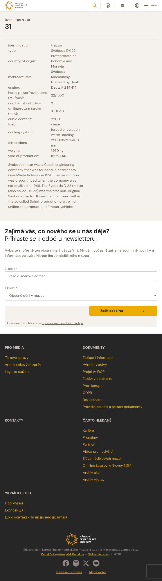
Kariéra (88, 430)
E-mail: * (11, 269)
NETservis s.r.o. (98, 554)
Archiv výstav (93, 479)
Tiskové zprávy (17, 357)
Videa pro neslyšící (98, 451)
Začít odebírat (123, 311)
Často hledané (97, 420)
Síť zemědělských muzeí (102, 458)
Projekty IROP (94, 371)
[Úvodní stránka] (16, 5)
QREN (20, 20)
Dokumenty (94, 347)
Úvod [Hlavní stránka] (9, 20)
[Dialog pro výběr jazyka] (137, 5)
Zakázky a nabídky (97, 378)
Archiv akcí (91, 472)
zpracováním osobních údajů (62, 323)
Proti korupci (93, 385)
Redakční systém (53, 554)
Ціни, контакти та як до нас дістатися (36, 517)
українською (18, 493)
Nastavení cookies (69, 572)
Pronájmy (90, 437)
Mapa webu (97, 572)
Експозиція (14, 510)
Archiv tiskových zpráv (23, 364)
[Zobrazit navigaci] (151, 5)
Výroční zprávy (95, 364)
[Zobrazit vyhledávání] (95, 5)
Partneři (89, 444)
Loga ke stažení (17, 371)
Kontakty (14, 420)
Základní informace (98, 357)
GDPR (87, 392)
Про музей (14, 503)
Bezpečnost (92, 399)
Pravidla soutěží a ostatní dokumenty (112, 406)
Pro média (14, 347)
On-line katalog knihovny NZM (107, 465)
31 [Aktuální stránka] (28, 20)
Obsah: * (11, 288)
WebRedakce (75, 554)
